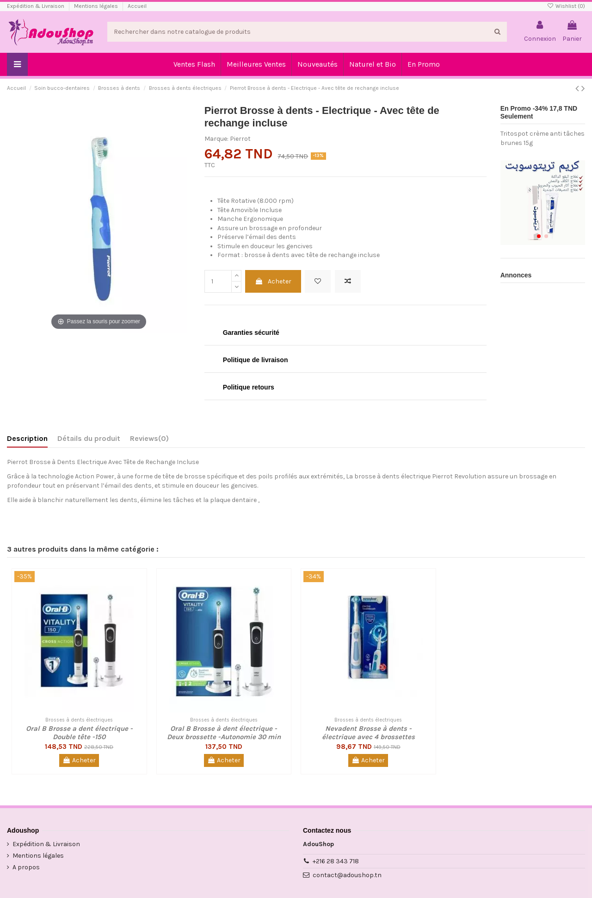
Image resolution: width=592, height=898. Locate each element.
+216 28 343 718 (336, 861)
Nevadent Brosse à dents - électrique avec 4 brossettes (368, 732)
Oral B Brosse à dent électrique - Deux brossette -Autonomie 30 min (224, 732)
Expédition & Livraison (36, 6)
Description (27, 438)
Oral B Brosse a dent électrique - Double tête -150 (79, 732)
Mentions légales (96, 6)
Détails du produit (88, 438)
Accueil (137, 6)
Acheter (273, 281)
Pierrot (240, 139)
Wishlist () (566, 6)
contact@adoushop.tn (347, 875)
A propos (26, 867)
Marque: (216, 139)
